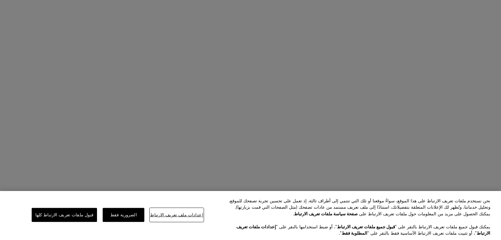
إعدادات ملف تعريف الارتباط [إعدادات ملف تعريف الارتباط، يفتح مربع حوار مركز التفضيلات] (176, 215)
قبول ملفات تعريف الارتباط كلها (64, 215)
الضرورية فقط (123, 215)
